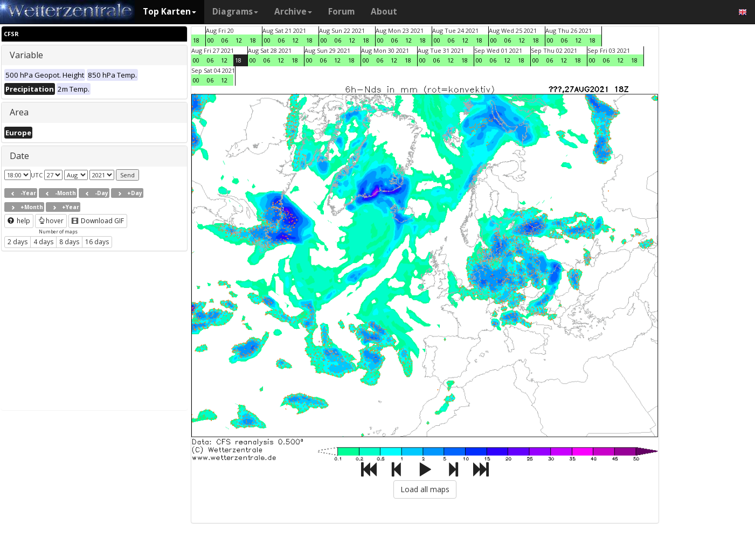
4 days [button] (43, 241)
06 (224, 40)
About (384, 11)
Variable (26, 55)
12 (238, 40)
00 (210, 40)
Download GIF (98, 220)
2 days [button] (17, 241)
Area (19, 112)
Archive (293, 11)
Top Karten (169, 11)
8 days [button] (69, 241)
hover (51, 220)
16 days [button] (97, 241)
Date (19, 156)
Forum (341, 11)
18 (196, 40)
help (19, 220)
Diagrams (235, 11)
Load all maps (424, 489)
